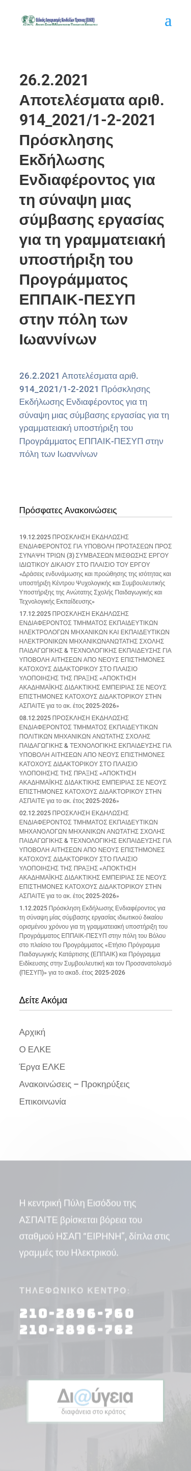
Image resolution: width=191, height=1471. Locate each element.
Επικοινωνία (42, 1101)
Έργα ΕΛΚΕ (42, 1067)
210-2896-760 (77, 1319)
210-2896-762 (76, 1335)
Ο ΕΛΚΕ (35, 1049)
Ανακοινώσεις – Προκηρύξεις (74, 1084)
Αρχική (32, 1032)
